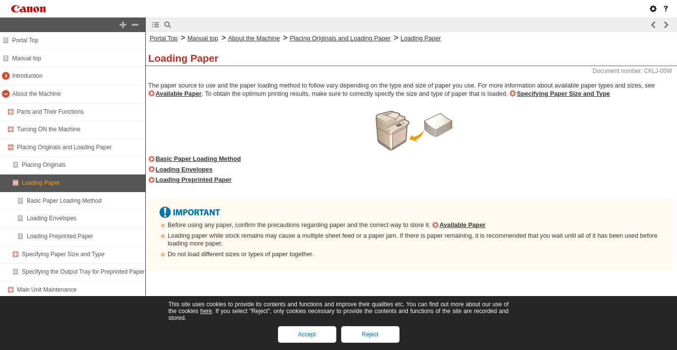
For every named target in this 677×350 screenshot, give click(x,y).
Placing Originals (44, 164)
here (206, 311)
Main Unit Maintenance (47, 289)
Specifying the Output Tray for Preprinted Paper (83, 271)
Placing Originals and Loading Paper (64, 147)
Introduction (27, 75)
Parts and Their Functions (50, 111)
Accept (307, 334)
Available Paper (179, 93)
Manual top (26, 58)
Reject (370, 334)
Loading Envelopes (51, 218)
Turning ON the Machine (48, 129)
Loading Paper (41, 182)
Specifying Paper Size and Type (63, 254)
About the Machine (36, 93)
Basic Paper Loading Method (64, 200)
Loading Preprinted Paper (60, 236)
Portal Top (25, 40)
